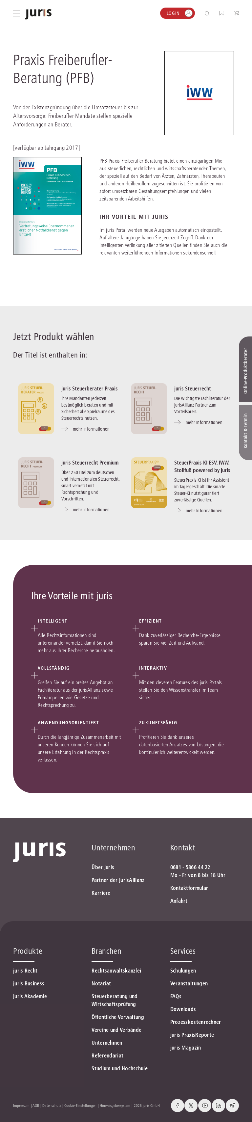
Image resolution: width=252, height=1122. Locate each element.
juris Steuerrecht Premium (89, 462)
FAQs (175, 996)
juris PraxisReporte (192, 1034)
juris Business (28, 983)
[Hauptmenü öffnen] (16, 13)
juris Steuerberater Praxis (89, 388)
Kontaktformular (189, 888)
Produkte (27, 951)
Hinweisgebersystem (115, 1105)
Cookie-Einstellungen (80, 1105)
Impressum (21, 1105)
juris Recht (25, 970)
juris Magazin (185, 1047)
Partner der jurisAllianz (118, 880)
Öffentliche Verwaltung (118, 1017)
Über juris (103, 867)
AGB (35, 1105)
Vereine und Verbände (116, 1030)
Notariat (101, 983)
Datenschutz (51, 1105)
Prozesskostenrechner (195, 1022)
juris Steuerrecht (192, 388)
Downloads (183, 1009)
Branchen (106, 951)
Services (183, 951)
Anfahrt (179, 900)
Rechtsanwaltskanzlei (116, 970)
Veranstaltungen (189, 983)
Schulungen (183, 970)
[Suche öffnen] (208, 13)
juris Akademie (30, 996)
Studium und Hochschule (120, 1068)
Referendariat (107, 1055)
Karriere (101, 893)
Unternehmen (107, 1042)
